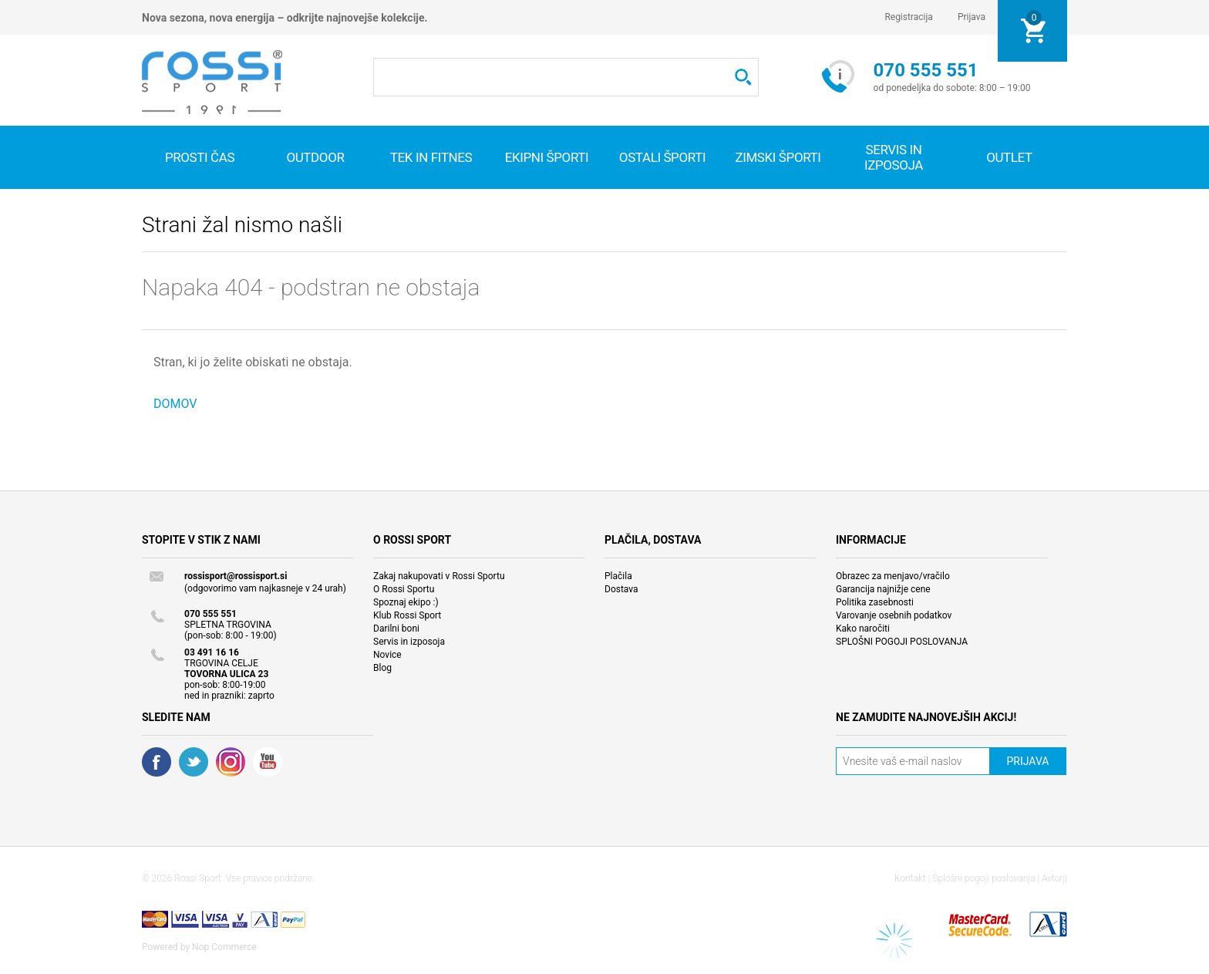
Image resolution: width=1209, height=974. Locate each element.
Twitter (193, 762)
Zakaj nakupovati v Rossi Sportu (439, 576)
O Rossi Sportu (403, 589)
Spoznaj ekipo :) (406, 602)
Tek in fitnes (431, 157)
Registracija (908, 17)
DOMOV (175, 403)
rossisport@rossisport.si (235, 576)
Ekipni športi (547, 157)
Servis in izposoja (409, 641)
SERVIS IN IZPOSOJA (893, 157)
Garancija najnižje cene (883, 589)
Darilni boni (396, 628)
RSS (230, 762)
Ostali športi (662, 157)
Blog (382, 667)
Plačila (618, 576)
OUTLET (1009, 157)
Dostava (621, 589)
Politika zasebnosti (875, 602)
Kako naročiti (863, 628)
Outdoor (315, 157)
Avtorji (1054, 878)
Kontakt (910, 878)
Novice (387, 654)
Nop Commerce (224, 947)
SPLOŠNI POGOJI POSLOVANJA (902, 641)
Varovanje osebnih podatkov (893, 615)
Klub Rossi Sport (407, 615)
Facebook (156, 762)
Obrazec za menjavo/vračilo (893, 576)
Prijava (971, 17)
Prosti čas (199, 157)
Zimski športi (777, 157)
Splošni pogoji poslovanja (983, 878)
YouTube (267, 762)
